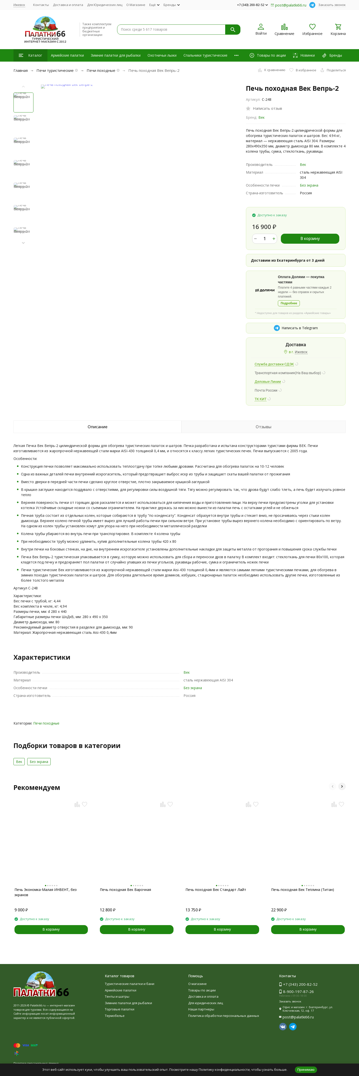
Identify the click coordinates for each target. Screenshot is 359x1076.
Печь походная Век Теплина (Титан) (302, 889)
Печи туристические (55, 70)
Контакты (41, 4)
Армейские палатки (67, 55)
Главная (20, 70)
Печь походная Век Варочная (125, 889)
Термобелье (115, 1015)
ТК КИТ (260, 399)
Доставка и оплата (68, 4)
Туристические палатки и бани (129, 983)
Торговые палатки (119, 1009)
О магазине (197, 983)
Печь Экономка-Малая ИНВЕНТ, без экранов (45, 892)
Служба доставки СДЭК (274, 364)
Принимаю (306, 1069)
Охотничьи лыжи (162, 55)
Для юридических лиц (205, 1003)
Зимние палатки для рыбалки (116, 55)
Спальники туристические (205, 55)
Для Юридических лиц (104, 4)
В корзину (310, 238)
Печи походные (101, 70)
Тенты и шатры (117, 996)
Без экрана (309, 185)
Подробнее (289, 303)
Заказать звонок (332, 4)
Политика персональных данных (36, 1063)
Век (261, 117)
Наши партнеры (201, 1009)
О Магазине (135, 4)
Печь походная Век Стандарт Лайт (215, 889)
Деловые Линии (268, 382)
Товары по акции (202, 990)
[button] (23, 243)
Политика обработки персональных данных (223, 1015)
